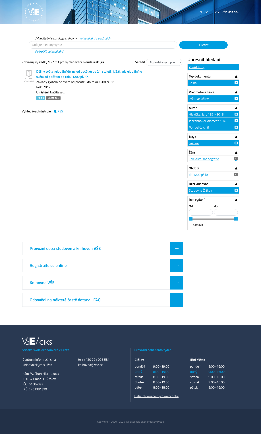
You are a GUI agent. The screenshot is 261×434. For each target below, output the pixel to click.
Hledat (203, 44)
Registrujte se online (48, 265)
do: (216, 206)
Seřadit (140, 62)
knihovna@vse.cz (90, 364)
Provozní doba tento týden (152, 349)
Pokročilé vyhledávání (49, 51)
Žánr (192, 152)
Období (194, 168)
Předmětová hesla (201, 92)
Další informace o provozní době (156, 396)
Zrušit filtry (196, 67)
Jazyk (192, 136)
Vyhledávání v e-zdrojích (94, 38)
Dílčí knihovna (198, 183)
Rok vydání (196, 199)
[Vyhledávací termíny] (103, 45)
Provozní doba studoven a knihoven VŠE (65, 248)
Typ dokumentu (200, 76)
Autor (193, 107)
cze (201, 12)
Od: (191, 206)
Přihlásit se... (227, 11)
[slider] (190, 219)
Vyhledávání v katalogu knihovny (55, 38)
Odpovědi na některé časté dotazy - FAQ (65, 300)
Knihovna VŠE (42, 283)
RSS (58, 111)
